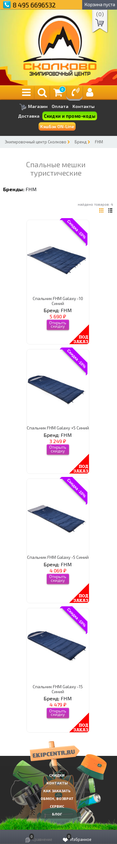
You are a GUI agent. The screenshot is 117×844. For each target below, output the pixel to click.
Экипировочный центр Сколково (35, 141)
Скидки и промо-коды (69, 116)
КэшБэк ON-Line (57, 126)
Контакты (84, 106)
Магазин (33, 107)
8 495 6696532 (34, 5)
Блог (57, 814)
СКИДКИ (57, 775)
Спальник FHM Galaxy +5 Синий (58, 427)
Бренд (81, 141)
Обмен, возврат (56, 798)
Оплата (60, 106)
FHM (99, 141)
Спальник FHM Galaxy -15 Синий (58, 689)
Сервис (57, 806)
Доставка (29, 116)
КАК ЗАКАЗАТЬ (57, 790)
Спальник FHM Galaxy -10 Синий (58, 301)
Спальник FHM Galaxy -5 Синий (58, 557)
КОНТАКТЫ (57, 783)
